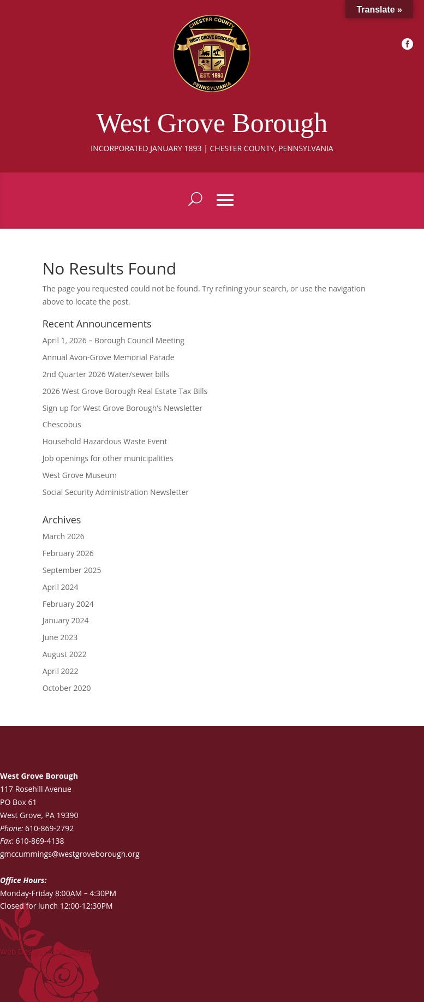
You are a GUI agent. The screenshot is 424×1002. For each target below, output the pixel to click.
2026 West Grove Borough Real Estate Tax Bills (125, 391)
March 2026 (64, 536)
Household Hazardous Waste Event (105, 441)
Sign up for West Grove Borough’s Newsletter (122, 408)
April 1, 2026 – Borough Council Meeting (113, 340)
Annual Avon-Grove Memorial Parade (109, 357)
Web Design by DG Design (46, 951)
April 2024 (61, 587)
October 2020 (67, 688)
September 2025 (72, 570)
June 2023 (60, 637)
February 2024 (68, 604)
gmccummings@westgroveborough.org (70, 854)
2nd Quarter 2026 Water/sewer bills (106, 374)
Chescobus (62, 424)
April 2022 (61, 671)
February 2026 (68, 553)
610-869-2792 (49, 828)
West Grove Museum (80, 475)
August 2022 (65, 654)
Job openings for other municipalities (108, 458)
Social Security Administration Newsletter (116, 492)
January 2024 (66, 620)
